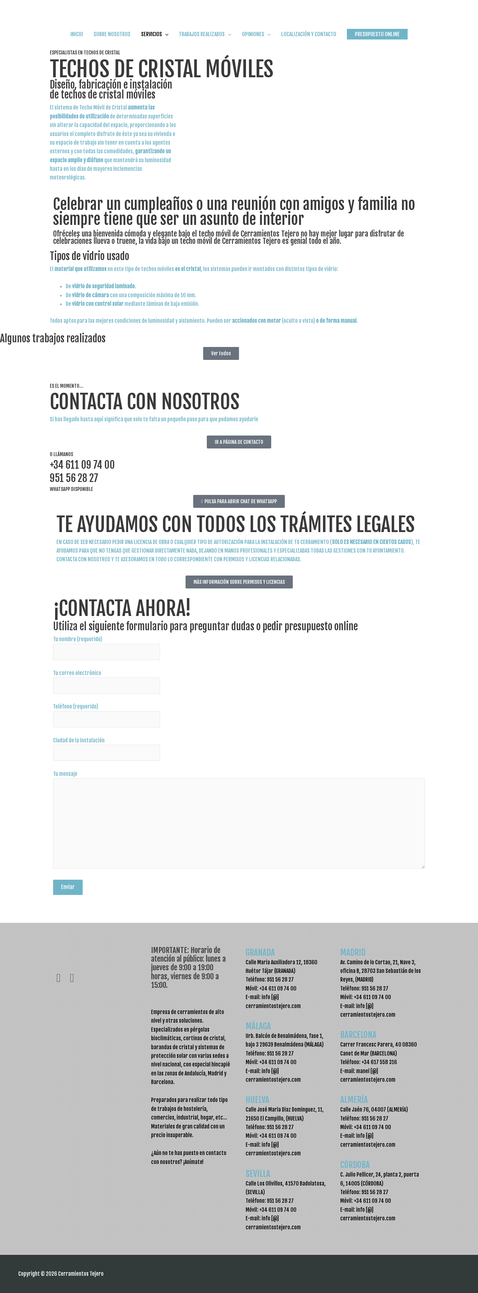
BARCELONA (361, 1034)
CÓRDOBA (357, 1164)
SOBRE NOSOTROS (112, 40)
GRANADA (263, 952)
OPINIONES (256, 40)
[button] (377, 40)
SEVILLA (260, 1173)
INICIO (76, 40)
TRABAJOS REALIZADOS (205, 40)
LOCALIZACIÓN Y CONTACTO (308, 40)
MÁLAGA (261, 1025)
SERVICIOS (155, 40)
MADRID (354, 952)
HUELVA (259, 1099)
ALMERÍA (356, 1099)
